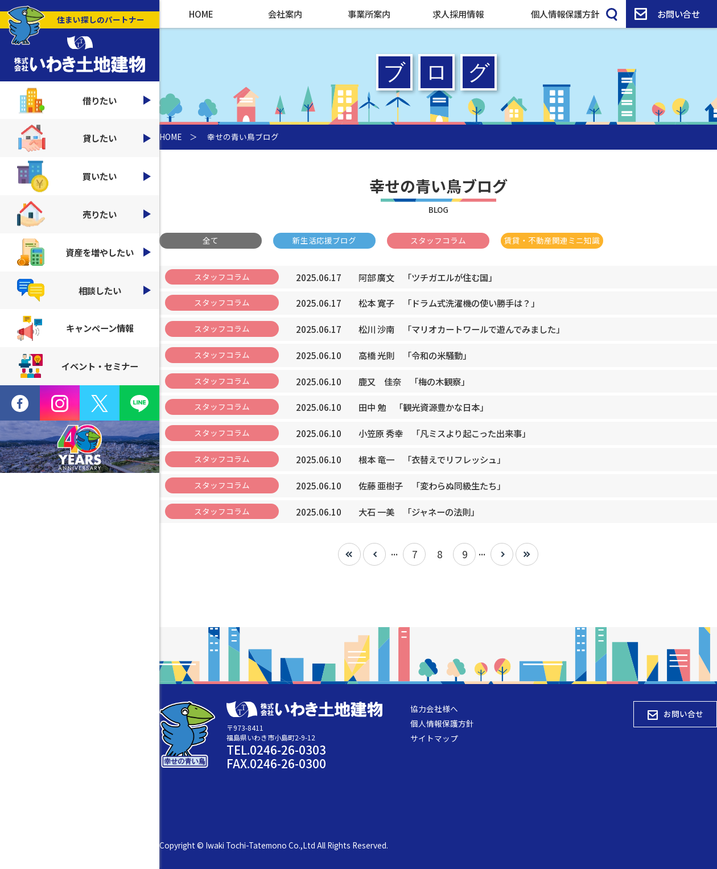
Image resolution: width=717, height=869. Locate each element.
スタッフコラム (438, 240)
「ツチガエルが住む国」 (427, 277)
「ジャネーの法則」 (418, 511)
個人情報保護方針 (565, 13)
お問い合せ (667, 13)
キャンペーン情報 (75, 328)
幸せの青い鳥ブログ (243, 136)
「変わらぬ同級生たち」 (431, 485)
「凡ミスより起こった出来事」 (444, 433)
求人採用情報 (458, 13)
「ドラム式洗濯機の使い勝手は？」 (448, 302)
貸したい (84, 138)
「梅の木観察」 (413, 381)
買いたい (84, 176)
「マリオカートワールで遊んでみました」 (461, 329)
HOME (201, 13)
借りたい (84, 100)
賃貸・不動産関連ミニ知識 (552, 240)
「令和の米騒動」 (414, 355)
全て (211, 240)
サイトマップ (434, 738)
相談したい (84, 290)
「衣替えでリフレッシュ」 (431, 459)
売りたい (84, 214)
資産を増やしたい (84, 252)
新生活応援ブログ (324, 240)
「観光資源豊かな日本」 (423, 407)
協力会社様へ (434, 708)
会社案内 (285, 13)
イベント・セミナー (77, 366)
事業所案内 (369, 13)
